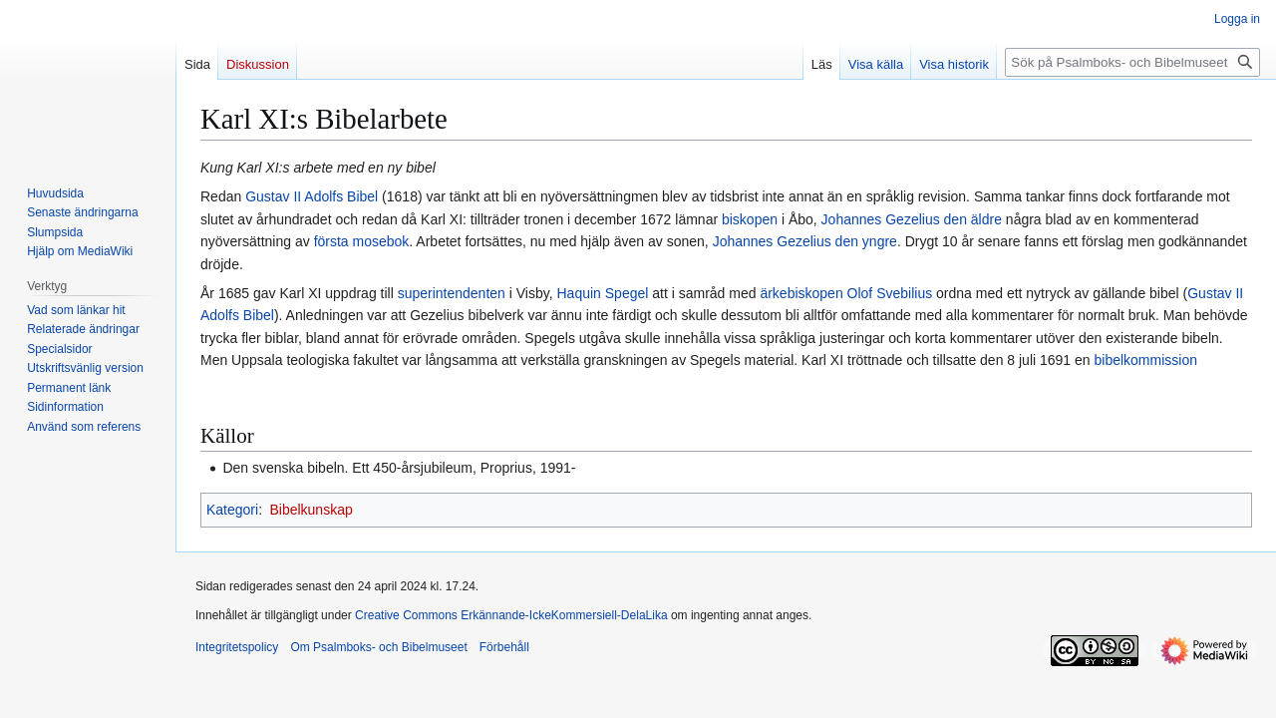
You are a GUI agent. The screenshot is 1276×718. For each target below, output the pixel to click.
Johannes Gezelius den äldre (911, 219)
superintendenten (451, 293)
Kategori (232, 510)
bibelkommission (1146, 360)
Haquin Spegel (603, 293)
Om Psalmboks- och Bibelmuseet (378, 647)
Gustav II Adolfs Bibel (311, 196)
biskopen (750, 219)
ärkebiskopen (801, 293)
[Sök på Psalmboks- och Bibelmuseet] (1132, 62)
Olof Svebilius (890, 293)
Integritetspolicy (236, 647)
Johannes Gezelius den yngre (805, 241)
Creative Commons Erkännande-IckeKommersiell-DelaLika (511, 615)
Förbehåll (504, 647)
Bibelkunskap (310, 510)
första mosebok (362, 241)
